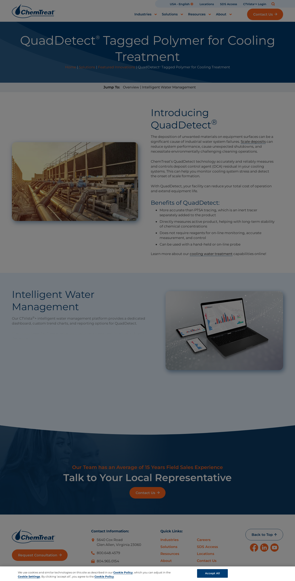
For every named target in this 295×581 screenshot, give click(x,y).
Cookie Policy (123, 572)
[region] (147, 573)
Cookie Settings (29, 576)
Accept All (212, 573)
